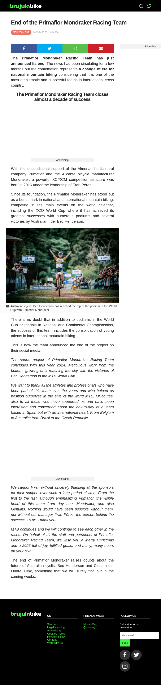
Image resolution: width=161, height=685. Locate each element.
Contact (52, 639)
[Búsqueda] (141, 6)
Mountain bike (21, 32)
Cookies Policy (56, 633)
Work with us (55, 642)
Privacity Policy (56, 636)
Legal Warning (56, 627)
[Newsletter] (148, 6)
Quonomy (89, 627)
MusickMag (90, 624)
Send (125, 642)
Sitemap (52, 624)
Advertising (62, 160)
